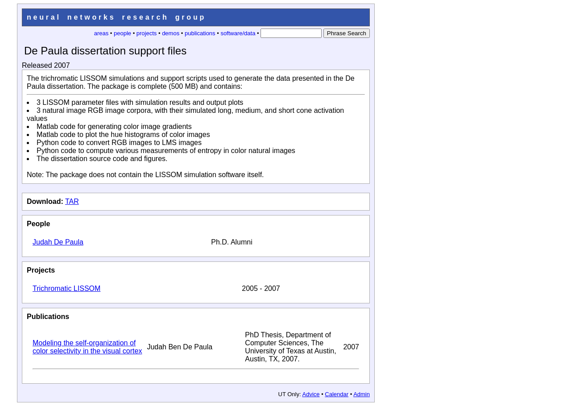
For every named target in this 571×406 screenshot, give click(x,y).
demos (170, 33)
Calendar (336, 394)
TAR (72, 201)
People (38, 224)
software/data (237, 33)
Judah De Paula (58, 242)
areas (101, 33)
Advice (311, 394)
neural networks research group (116, 17)
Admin (361, 394)
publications (200, 33)
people (122, 33)
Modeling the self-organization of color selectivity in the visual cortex (87, 347)
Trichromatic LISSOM (66, 288)
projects (147, 33)
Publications (48, 316)
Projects (41, 270)
